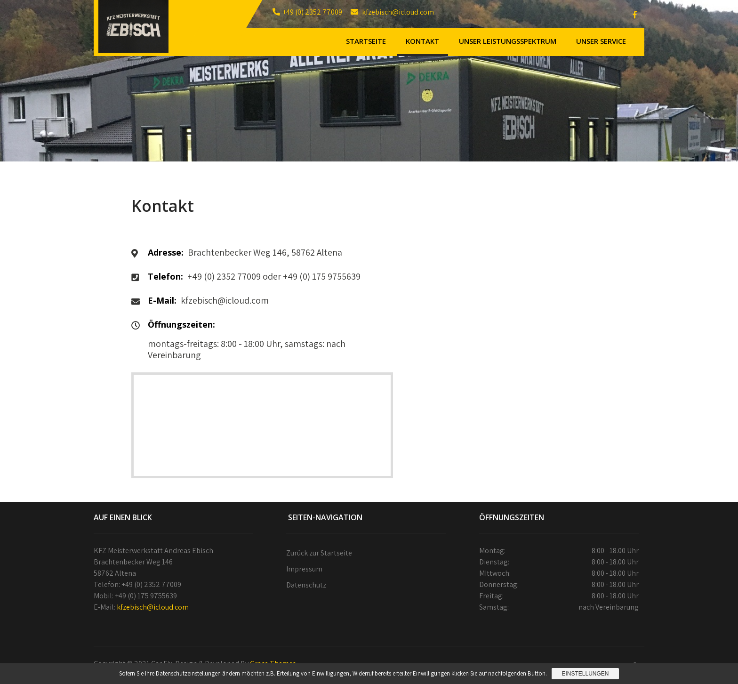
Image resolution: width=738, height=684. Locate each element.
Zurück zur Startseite (319, 553)
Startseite (366, 41)
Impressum (304, 569)
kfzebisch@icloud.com (153, 607)
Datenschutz (306, 585)
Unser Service (601, 41)
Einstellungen (585, 673)
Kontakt (422, 41)
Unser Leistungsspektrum (507, 41)
